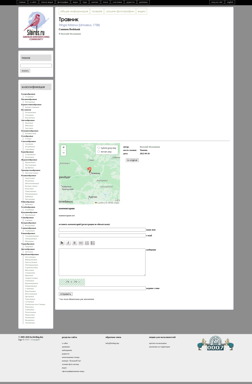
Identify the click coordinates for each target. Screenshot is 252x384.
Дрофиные (29, 167)
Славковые (29, 288)
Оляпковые (29, 281)
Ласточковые (30, 257)
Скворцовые (30, 273)
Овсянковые (30, 323)
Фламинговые (30, 133)
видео (75, 2)
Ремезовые (29, 307)
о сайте (33, 2)
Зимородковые (31, 238)
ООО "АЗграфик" (32, 339)
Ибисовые (29, 125)
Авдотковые (30, 178)
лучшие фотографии (120, 11)
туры (85, 2)
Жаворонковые (31, 260)
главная (22, 2)
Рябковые (29, 204)
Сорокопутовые (31, 267)
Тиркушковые (30, 191)
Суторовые (29, 302)
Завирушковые (31, 286)
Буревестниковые (32, 107)
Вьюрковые (29, 320)
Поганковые (30, 102)
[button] (89, 170)
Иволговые (29, 270)
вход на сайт (216, 2)
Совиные (28, 220)
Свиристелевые (31, 278)
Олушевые (29, 115)
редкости (131, 2)
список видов (47, 2)
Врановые (29, 275)
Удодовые (29, 246)
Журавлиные (30, 162)
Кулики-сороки (31, 186)
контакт (95, 2)
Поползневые (30, 312)
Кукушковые (30, 215)
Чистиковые (30, 199)
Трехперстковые (31, 173)
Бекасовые (29, 189)
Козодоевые (30, 225)
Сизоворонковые (32, 236)
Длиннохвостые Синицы (35, 304)
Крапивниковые (31, 283)
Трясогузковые (31, 262)
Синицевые (29, 309)
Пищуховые (30, 315)
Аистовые (29, 128)
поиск (105, 2)
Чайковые (29, 196)
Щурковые (29, 241)
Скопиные (29, 144)
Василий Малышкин (71, 34)
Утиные (28, 139)
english (230, 2)
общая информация (74, 11)
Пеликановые (30, 112)
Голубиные (29, 210)
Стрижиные (30, 231)
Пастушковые (30, 165)
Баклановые (30, 118)
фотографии (63, 2)
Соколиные (29, 149)
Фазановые (29, 157)
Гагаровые (29, 97)
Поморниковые (31, 194)
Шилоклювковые (32, 183)
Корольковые (30, 291)
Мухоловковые (31, 294)
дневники (143, 2)
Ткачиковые (30, 317)
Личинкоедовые (31, 265)
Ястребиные (30, 146)
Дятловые (29, 252)
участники (117, 2)
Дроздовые (29, 296)
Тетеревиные (30, 154)
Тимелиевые (30, 299)
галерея (97, 11)
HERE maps (113, 203)
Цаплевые (29, 123)
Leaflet (99, 203)
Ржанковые (29, 181)
